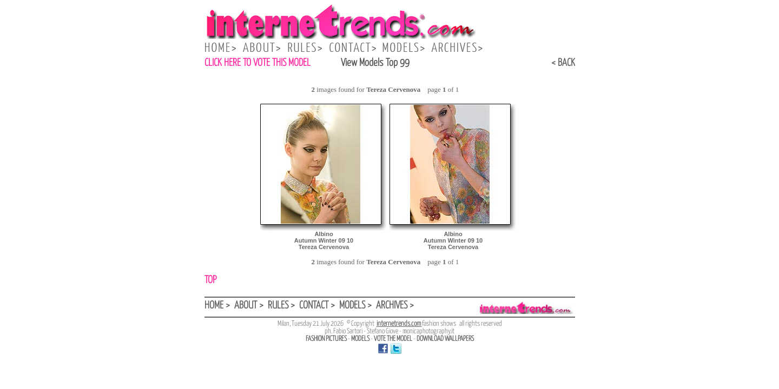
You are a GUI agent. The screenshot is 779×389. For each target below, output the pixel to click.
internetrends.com (399, 323)
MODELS (360, 339)
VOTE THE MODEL (393, 339)
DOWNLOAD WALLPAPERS (445, 339)
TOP (210, 280)
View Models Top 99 (375, 63)
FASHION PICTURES (326, 339)
